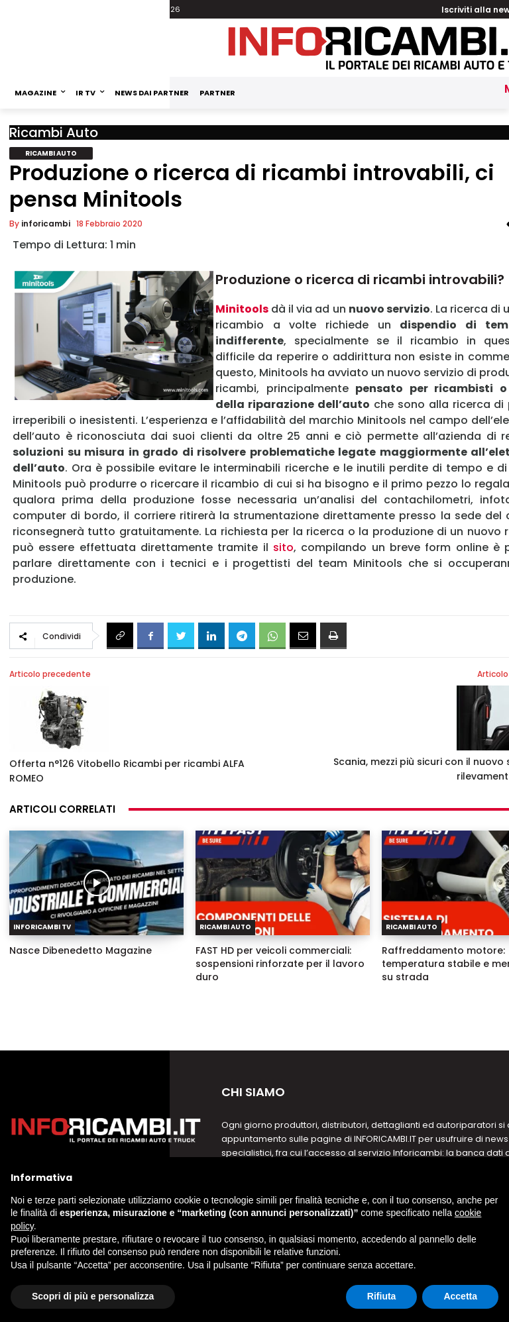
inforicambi (45, 223)
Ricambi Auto (53, 132)
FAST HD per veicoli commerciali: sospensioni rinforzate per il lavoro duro (280, 964)
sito (283, 547)
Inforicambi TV (42, 927)
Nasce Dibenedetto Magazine (80, 950)
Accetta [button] (460, 1296)
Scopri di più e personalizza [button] (93, 1296)
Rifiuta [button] (381, 1296)
